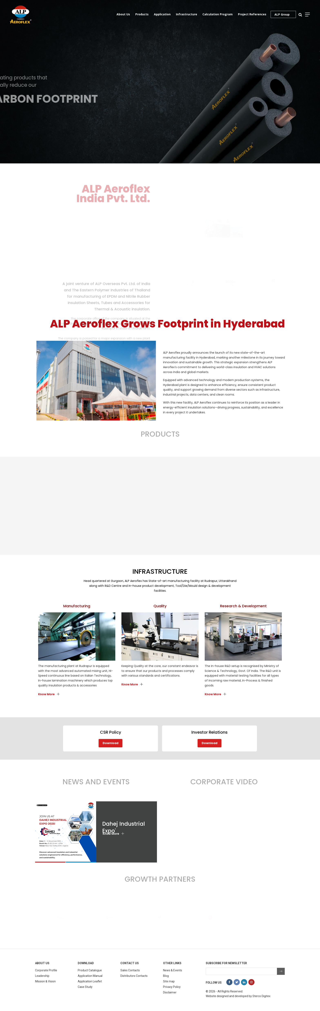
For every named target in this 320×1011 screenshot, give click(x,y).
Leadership (42, 975)
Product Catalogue (90, 970)
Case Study (85, 987)
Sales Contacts (130, 970)
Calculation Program (217, 14)
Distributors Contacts (134, 975)
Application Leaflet (90, 981)
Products (142, 14)
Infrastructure (186, 14)
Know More (46, 694)
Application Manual (90, 975)
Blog (166, 975)
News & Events (172, 970)
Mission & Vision (45, 981)
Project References (252, 14)
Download (110, 743)
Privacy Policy (172, 987)
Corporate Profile (46, 970)
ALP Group (282, 14)
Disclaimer (170, 992)
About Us (123, 14)
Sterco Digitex (261, 996)
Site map (169, 981)
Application (162, 14)
